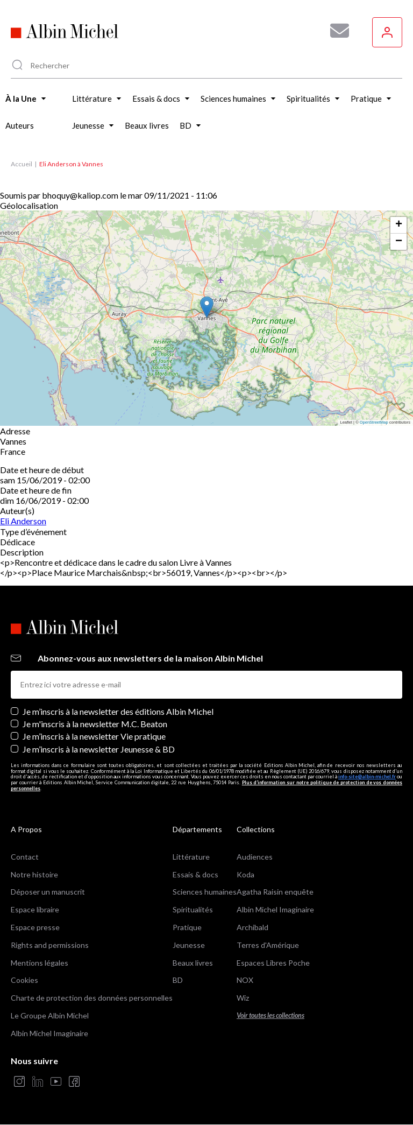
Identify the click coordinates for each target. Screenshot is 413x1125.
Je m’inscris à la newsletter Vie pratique (94, 736)
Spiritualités (193, 909)
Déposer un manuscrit (48, 891)
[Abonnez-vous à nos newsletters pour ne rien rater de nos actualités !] (335, 30)
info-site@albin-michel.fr (367, 776)
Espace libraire (35, 909)
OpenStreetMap (374, 422)
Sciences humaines (205, 891)
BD (178, 980)
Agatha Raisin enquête (275, 891)
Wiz (243, 997)
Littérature (191, 856)
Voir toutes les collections (270, 1015)
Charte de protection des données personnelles (92, 997)
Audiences (255, 856)
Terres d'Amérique (268, 945)
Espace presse (35, 927)
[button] (206, 307)
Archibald (252, 927)
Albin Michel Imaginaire (49, 1033)
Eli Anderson (23, 521)
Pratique (187, 927)
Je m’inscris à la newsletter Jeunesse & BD (99, 749)
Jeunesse (189, 945)
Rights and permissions (50, 945)
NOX (245, 980)
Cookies (24, 980)
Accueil (21, 164)
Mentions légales (39, 962)
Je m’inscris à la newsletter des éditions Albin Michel (118, 711)
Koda (245, 874)
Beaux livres (193, 962)
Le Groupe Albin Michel (50, 1015)
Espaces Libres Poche (273, 962)
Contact (25, 856)
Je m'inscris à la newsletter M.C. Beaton (95, 724)
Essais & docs (195, 874)
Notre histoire (34, 874)
